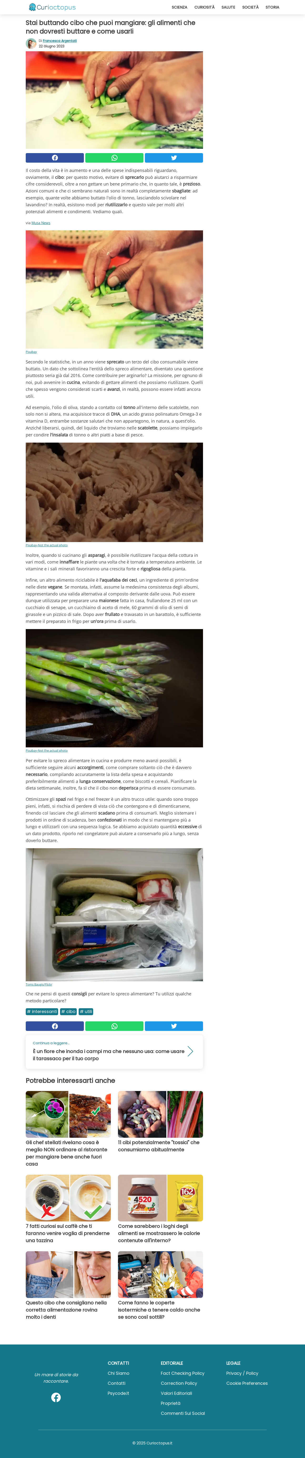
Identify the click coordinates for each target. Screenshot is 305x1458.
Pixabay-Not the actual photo (47, 545)
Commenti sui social (183, 1413)
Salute (228, 7)
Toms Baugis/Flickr (39, 984)
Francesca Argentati (60, 40)
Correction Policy (179, 1383)
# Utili (86, 1011)
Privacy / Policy (242, 1373)
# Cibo (68, 1011)
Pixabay (31, 352)
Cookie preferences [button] (247, 1383)
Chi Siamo (118, 1373)
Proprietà (170, 1403)
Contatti (116, 1383)
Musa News (40, 222)
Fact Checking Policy (182, 1373)
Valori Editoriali (176, 1393)
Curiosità (204, 7)
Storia (272, 7)
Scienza (179, 7)
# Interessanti (42, 1011)
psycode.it (118, 1393)
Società (250, 7)
